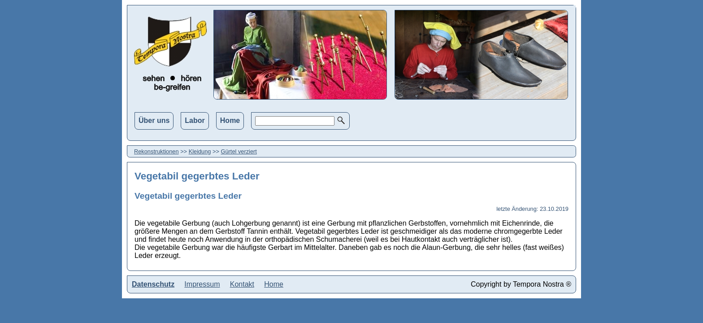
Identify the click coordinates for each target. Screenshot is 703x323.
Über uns (154, 120)
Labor (194, 120)
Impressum (202, 284)
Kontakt (242, 284)
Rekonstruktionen (156, 151)
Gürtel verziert (239, 151)
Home (230, 120)
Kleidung (200, 151)
